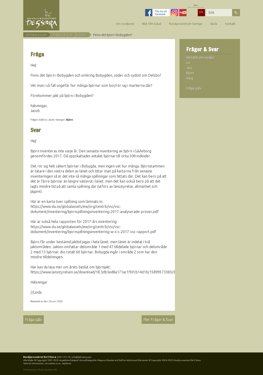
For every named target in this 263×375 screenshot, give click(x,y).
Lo (188, 62)
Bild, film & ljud (151, 23)
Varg (189, 78)
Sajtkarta (66, 363)
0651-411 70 (63, 357)
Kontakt (230, 23)
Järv (189, 68)
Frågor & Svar (63, 35)
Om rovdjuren (125, 23)
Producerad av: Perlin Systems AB (40, 369)
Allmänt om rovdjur (200, 57)
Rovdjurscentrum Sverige (185, 23)
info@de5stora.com (81, 357)
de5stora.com (36, 35)
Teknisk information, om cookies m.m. (42, 363)
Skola (213, 23)
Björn (83, 35)
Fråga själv (33, 320)
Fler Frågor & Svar (158, 320)
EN (201, 12)
